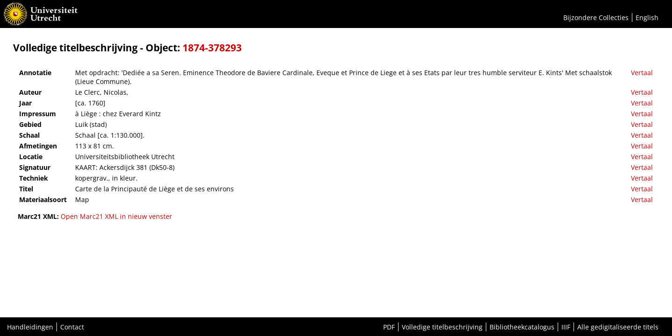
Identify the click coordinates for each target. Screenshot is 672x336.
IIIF (565, 326)
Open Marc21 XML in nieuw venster (116, 216)
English (647, 17)
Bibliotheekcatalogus (522, 326)
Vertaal (642, 72)
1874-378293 (212, 47)
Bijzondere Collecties (596, 17)
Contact (72, 326)
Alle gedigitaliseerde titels (617, 326)
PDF (389, 326)
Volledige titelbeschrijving (442, 326)
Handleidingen (30, 326)
